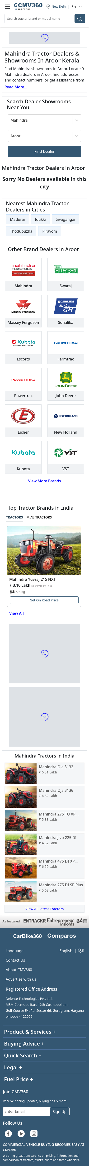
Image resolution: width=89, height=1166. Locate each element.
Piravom (49, 231)
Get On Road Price (44, 600)
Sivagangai (65, 219)
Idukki (40, 219)
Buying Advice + (24, 1043)
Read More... (16, 87)
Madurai (17, 219)
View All (16, 613)
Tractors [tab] (14, 517)
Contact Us (15, 960)
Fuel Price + (18, 1079)
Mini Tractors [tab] (39, 517)
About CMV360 (19, 969)
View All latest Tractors (44, 908)
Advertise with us (21, 979)
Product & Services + (30, 1031)
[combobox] (44, 18)
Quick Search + (23, 1055)
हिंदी (81, 950)
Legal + (13, 1067)
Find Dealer (44, 151)
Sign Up (59, 1111)
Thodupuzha (21, 231)
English (65, 950)
